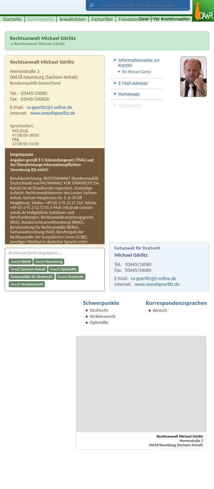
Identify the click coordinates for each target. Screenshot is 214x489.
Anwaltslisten (72, 19)
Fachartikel (102, 19)
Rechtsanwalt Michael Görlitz (39, 43)
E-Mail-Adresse (133, 83)
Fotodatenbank (133, 19)
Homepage (129, 94)
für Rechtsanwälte (172, 19)
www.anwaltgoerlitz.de (156, 284)
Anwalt (21, 261)
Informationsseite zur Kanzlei (139, 62)
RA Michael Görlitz (136, 71)
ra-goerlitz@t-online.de (153, 278)
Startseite (12, 19)
